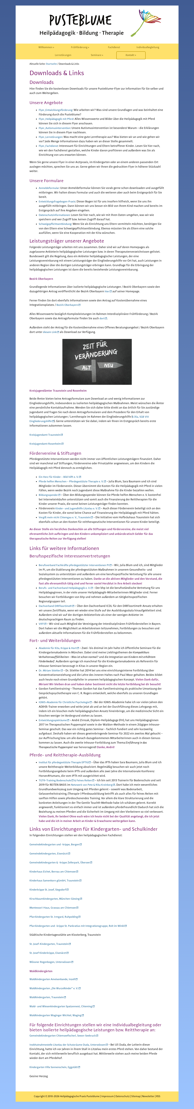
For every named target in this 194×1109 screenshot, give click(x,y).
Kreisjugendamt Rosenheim (46, 444)
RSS (158, 1096)
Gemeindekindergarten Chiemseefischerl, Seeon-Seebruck (65, 1035)
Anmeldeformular (50, 188)
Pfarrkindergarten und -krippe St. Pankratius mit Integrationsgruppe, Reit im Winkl (81, 926)
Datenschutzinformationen (56, 215)
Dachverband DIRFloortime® (57, 606)
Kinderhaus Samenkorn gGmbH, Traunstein (56, 880)
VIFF (41, 624)
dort (102, 318)
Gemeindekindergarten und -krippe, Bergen (56, 844)
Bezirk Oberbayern (68, 305)
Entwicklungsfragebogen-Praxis (59, 201)
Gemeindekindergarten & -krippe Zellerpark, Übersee (62, 862)
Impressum (107, 1096)
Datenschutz (122, 1096)
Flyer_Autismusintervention (56, 128)
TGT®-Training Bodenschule (56, 780)
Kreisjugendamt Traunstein (46, 435)
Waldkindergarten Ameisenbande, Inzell (54, 979)
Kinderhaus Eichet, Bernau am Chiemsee (54, 871)
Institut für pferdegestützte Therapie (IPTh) (66, 762)
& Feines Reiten (86, 780)
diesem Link (50, 332)
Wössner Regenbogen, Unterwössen (51, 962)
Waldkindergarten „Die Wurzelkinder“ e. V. (55, 988)
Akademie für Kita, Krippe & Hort (59, 648)
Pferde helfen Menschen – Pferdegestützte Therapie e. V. (74, 481)
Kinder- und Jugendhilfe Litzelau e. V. (78, 508)
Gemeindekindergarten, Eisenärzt (50, 853)
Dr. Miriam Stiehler (50, 670)
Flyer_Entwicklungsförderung (57, 110)
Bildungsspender (49, 495)
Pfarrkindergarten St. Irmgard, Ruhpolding (55, 917)
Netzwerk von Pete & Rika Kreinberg (99, 785)
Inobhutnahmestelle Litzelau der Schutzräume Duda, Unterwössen (71, 1045)
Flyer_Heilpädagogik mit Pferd (58, 119)
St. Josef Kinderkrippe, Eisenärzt (49, 953)
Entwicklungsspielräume (54, 720)
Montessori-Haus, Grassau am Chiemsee (54, 908)
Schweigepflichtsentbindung (57, 224)
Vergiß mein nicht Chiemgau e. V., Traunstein (66, 517)
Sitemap (135, 1096)
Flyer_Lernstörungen (52, 137)
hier (107, 291)
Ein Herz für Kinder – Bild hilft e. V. (60, 477)
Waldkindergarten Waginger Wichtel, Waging (57, 1015)
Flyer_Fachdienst (49, 146)
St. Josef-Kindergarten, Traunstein (50, 944)
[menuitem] (46, 47)
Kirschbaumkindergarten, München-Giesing (56, 899)
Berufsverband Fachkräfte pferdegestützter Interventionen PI (77, 565)
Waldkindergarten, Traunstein (48, 997)
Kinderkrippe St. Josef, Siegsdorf (49, 889)
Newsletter (148, 1096)
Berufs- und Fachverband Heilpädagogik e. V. (67, 588)
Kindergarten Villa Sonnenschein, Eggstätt (55, 1067)
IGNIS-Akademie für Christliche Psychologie (66, 702)
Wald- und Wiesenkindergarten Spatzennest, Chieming (63, 1006)
